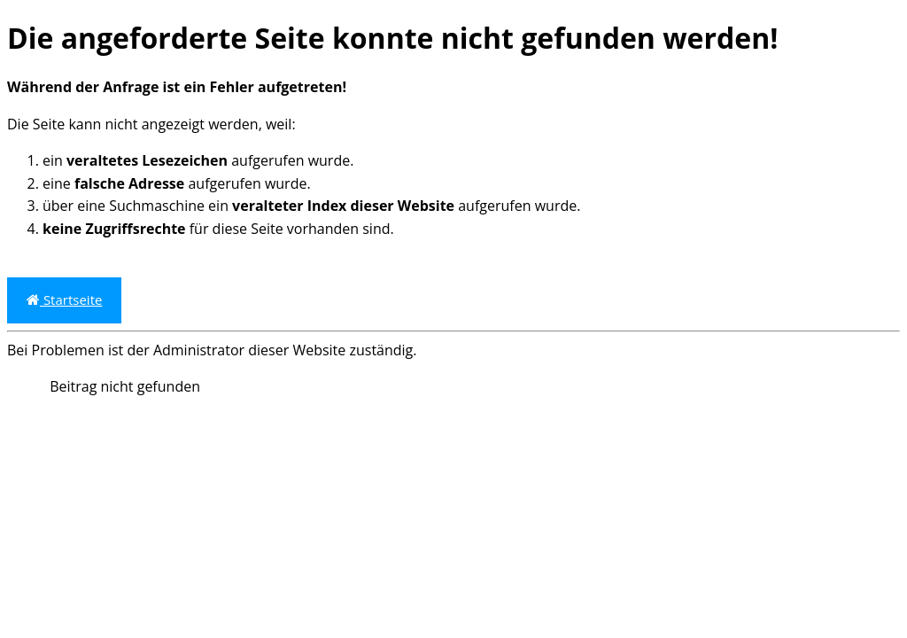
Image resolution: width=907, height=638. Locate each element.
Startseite (64, 300)
